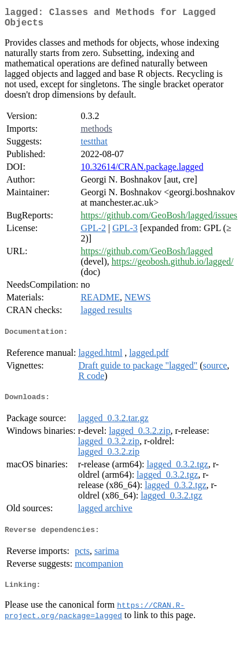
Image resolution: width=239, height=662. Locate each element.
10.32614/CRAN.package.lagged (141, 171)
